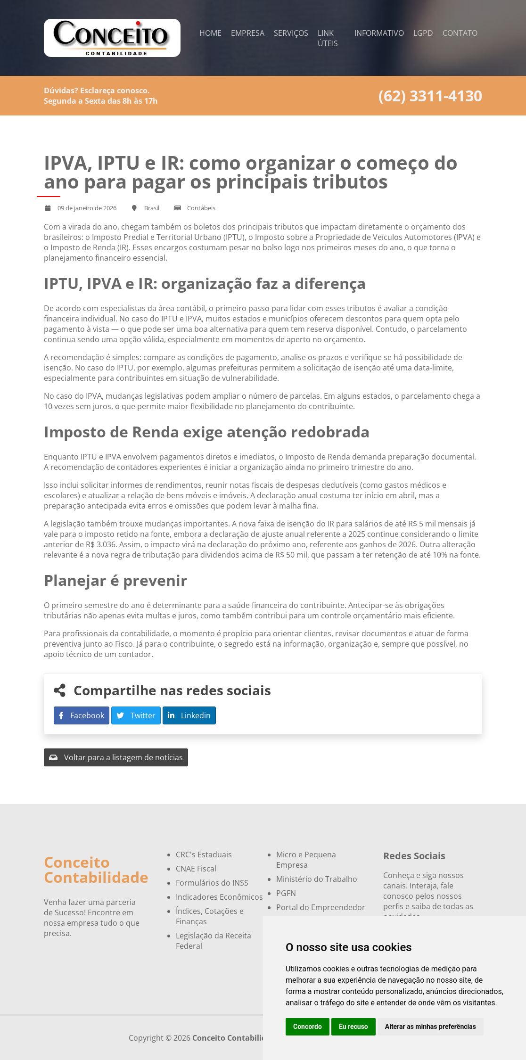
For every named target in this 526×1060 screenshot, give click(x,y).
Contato (460, 33)
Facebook (81, 715)
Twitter (136, 715)
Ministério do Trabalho (316, 879)
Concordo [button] (307, 1026)
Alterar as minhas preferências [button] (430, 1026)
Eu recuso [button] (353, 1026)
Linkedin (189, 715)
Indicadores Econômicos (219, 897)
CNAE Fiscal (196, 868)
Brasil (151, 208)
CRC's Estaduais (204, 854)
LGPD (423, 33)
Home (210, 33)
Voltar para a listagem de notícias (116, 757)
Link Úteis (328, 38)
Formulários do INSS (212, 883)
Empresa (247, 33)
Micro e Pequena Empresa (306, 859)
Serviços (291, 33)
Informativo (379, 33)
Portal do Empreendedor (320, 907)
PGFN (286, 893)
